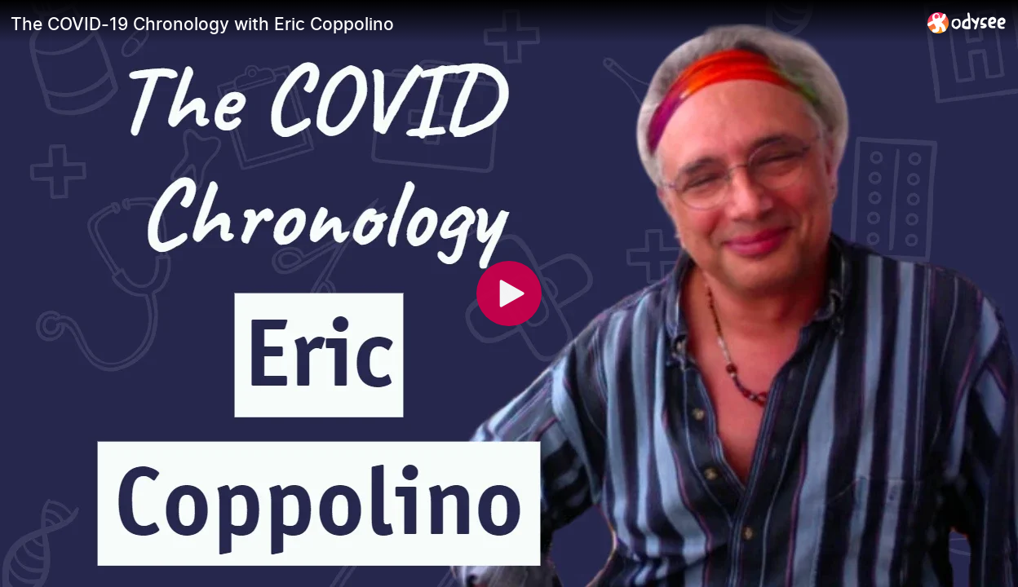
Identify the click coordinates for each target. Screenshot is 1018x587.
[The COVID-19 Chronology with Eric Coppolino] (462, 23)
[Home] (967, 22)
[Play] (509, 293)
